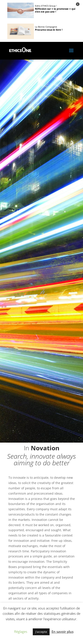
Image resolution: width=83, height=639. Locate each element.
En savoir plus (62, 631)
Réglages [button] (20, 631)
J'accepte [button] (41, 632)
